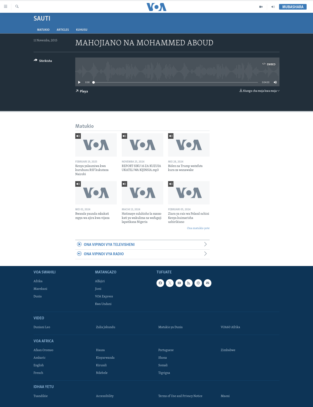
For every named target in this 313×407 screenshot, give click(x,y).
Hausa (100, 350)
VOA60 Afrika (230, 327)
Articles (63, 30)
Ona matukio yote (198, 228)
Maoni (225, 396)
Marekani (40, 289)
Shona (162, 357)
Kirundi (101, 365)
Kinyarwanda (105, 357)
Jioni (98, 289)
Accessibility (105, 396)
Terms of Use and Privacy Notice (180, 396)
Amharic (40, 357)
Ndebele (102, 373)
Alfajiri (100, 281)
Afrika (38, 281)
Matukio (43, 30)
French (38, 373)
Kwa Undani (103, 304)
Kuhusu (81, 30)
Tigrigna (164, 373)
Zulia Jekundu (105, 327)
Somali (163, 365)
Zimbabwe (228, 350)
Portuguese (166, 350)
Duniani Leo (42, 327)
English (39, 365)
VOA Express (104, 296)
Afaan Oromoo (43, 350)
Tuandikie (41, 396)
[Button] (43, 62)
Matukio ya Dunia (170, 327)
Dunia (38, 296)
